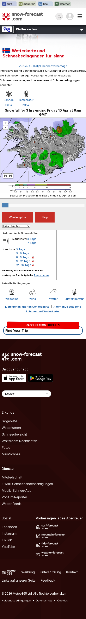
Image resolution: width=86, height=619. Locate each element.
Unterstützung (50, 572)
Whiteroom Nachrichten (19, 441)
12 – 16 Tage (23, 265)
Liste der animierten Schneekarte (27, 306)
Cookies (62, 600)
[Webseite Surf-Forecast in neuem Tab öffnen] (9, 4)
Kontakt (72, 572)
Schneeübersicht (14, 434)
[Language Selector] (26, 393)
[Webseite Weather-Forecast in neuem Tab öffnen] (62, 4)
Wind (32, 298)
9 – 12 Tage (23, 261)
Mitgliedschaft (12, 477)
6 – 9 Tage (22, 257)
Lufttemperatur (74, 298)
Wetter (53, 298)
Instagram (9, 533)
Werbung (28, 572)
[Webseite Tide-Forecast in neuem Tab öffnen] (45, 4)
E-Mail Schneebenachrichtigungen (27, 484)
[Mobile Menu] (80, 16)
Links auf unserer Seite (19, 580)
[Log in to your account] (70, 16)
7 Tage (31, 242)
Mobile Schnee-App (16, 490)
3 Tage (31, 238)
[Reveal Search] (59, 16)
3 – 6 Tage (22, 253)
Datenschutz (44, 600)
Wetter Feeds (12, 504)
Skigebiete (9, 421)
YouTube (8, 547)
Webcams (11, 298)
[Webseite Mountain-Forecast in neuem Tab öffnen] (27, 4)
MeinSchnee (11, 454)
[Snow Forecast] (22, 16)
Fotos (6, 447)
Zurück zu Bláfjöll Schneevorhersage (43, 66)
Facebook (9, 527)
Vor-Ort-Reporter (14, 497)
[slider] (5, 205)
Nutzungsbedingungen (16, 600)
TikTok (7, 540)
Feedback (48, 580)
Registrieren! (41, 275)
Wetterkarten (11, 428)
